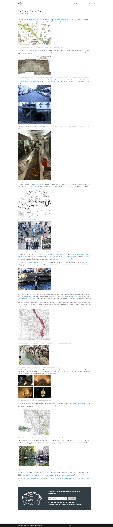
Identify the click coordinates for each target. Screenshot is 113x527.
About (69, 4)
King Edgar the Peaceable (38, 50)
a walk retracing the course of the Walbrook (37, 251)
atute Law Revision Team (67, 475)
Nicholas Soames (31, 296)
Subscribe (75, 4)
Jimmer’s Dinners (84, 79)
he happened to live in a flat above (28, 81)
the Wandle (48, 264)
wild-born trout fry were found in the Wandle (39, 262)
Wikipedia (53, 182)
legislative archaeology (55, 21)
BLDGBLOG (20, 405)
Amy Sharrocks (73, 254)
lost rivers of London (55, 81)
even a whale (27, 258)
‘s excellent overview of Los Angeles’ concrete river (66, 478)
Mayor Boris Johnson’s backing (67, 256)
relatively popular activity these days (55, 254)
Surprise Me (90, 4)
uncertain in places (69, 296)
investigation (38, 184)
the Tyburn (38, 81)
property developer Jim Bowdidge (61, 52)
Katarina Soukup (36, 478)
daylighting (37, 21)
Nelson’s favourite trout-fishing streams (71, 264)
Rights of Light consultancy (79, 403)
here (58, 47)
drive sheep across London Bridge (44, 475)
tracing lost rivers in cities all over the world (64, 19)
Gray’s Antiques (54, 186)
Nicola (20, 13)
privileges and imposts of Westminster (37, 52)
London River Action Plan (49, 256)
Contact (83, 4)
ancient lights (47, 405)
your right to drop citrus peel (27, 475)
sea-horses (86, 256)
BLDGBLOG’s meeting (34, 19)
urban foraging (44, 21)
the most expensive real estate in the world (28, 298)
